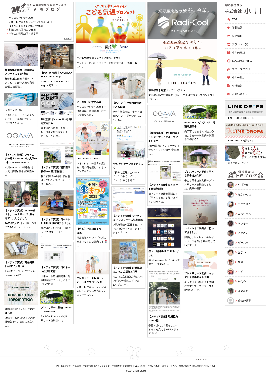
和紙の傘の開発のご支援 (22, 29)
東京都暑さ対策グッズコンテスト (166, 90)
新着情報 (237, 27)
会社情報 (237, 85)
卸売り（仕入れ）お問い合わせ (176, 366)
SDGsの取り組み (242, 60)
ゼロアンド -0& (13, 110)
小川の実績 (238, 52)
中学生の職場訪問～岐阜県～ (25, 33)
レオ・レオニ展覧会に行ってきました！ (31, 21)
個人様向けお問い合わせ (204, 366)
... (82, 66)
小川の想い (238, 77)
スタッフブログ (241, 69)
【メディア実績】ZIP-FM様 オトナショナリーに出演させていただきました (20, 214)
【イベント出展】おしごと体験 (26, 25)
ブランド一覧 (240, 44)
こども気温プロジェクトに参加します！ (99, 58)
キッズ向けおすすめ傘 (21, 17)
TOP (234, 19)
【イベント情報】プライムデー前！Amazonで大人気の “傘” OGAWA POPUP (21, 158)
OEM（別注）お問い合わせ (147, 366)
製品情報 (77, 366)
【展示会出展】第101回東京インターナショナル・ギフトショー (164, 137)
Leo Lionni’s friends (88, 158)
